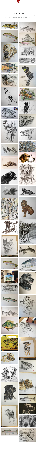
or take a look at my (27, 17)
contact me (19, 17)
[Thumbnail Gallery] (9, 26)
